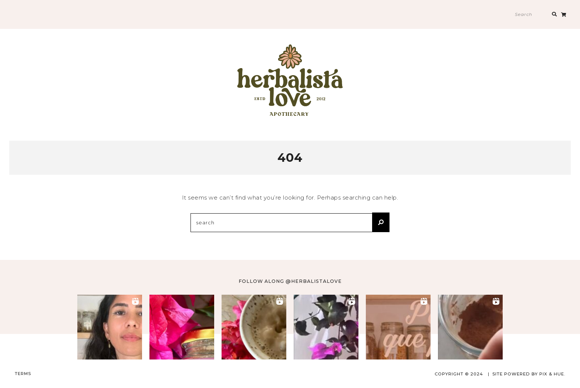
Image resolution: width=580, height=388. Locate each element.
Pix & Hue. (552, 373)
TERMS (23, 373)
